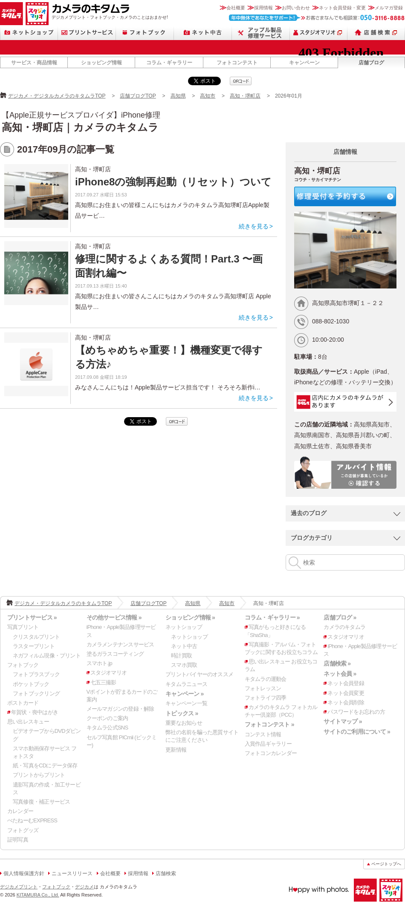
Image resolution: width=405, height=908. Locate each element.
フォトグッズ (22, 830)
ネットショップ (29, 32)
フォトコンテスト (237, 63)
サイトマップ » (343, 721)
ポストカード (22, 703)
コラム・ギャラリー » (272, 617)
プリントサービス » (32, 617)
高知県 (178, 96)
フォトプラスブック (36, 674)
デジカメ (84, 886)
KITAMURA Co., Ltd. (38, 894)
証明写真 (17, 839)
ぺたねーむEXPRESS (32, 820)
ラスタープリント (34, 646)
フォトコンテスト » (269, 724)
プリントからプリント (39, 775)
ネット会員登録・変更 (342, 7)
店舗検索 (376, 32)
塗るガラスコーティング (115, 654)
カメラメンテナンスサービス (120, 644)
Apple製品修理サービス (261, 32)
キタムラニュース (186, 684)
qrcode (241, 81)
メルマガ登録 (389, 7)
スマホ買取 (184, 665)
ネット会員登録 (345, 683)
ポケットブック (31, 684)
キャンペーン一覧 (186, 703)
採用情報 (263, 7)
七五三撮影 (103, 682)
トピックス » (181, 713)
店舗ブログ (371, 63)
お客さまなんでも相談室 (317, 17)
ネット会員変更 (345, 693)
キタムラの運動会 (265, 679)
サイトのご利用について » (357, 731)
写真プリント (22, 627)
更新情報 (175, 750)
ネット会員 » (340, 673)
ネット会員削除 (345, 702)
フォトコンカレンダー (271, 753)
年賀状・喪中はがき (34, 712)
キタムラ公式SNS (107, 727)
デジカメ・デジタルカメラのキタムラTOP (56, 96)
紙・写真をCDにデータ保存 (45, 765)
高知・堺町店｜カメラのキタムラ (80, 127)
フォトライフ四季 (265, 698)
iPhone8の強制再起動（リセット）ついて (173, 181)
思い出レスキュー (28, 721)
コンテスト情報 (263, 734)
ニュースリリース (72, 873)
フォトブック (145, 32)
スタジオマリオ (37, 13)
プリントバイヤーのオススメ (199, 674)
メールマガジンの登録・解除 (120, 709)
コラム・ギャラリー (169, 63)
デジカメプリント (19, 886)
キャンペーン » (184, 693)
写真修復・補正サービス (41, 801)
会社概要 (235, 7)
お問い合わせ (296, 7)
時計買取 (181, 655)
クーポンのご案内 (107, 718)
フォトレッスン (263, 688)
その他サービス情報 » (114, 617)
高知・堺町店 (245, 96)
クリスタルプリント (36, 637)
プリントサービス (87, 32)
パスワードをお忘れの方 (356, 712)
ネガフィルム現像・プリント (47, 655)
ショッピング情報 (101, 63)
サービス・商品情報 (34, 63)
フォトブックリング (36, 693)
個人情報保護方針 (23, 873)
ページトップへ (386, 864)
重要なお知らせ (183, 723)
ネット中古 (203, 32)
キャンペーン (304, 63)
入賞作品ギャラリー (268, 744)
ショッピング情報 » (190, 617)
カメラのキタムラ (11, 13)
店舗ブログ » (340, 617)
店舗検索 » (337, 663)
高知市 (207, 96)
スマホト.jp (99, 663)
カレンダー (20, 811)
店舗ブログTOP (138, 96)
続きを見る (254, 226)
